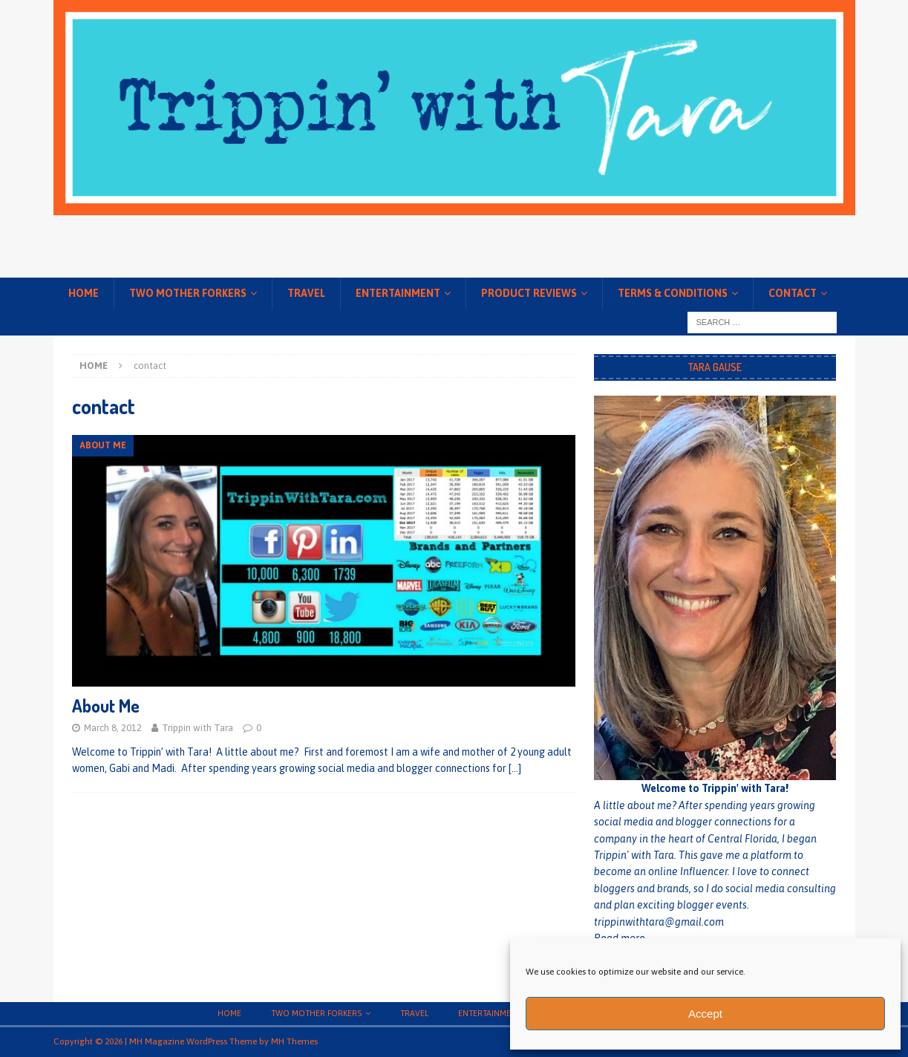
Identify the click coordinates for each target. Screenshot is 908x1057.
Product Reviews (529, 293)
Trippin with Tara (197, 727)
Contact (792, 293)
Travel (306, 293)
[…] (515, 768)
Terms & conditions (673, 293)
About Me (106, 705)
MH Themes (294, 1041)
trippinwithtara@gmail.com (659, 922)
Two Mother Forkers (187, 293)
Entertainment (398, 293)
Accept (705, 1013)
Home (83, 293)
